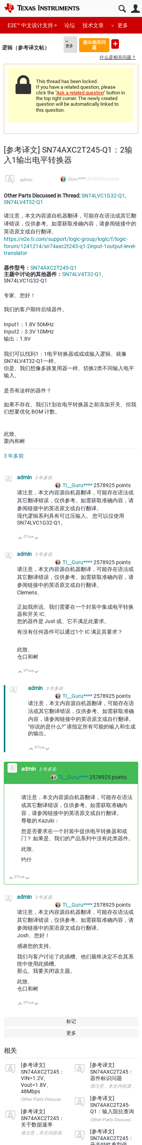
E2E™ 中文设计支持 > (32, 25)
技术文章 (93, 25)
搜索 (122, 8)
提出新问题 (115, 44)
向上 (20, 538)
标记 (71, 1021)
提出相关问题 (94, 45)
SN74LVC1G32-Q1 (103, 196)
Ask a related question (80, 93)
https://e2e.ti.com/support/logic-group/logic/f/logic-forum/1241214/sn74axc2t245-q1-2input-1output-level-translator (70, 246)
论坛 (69, 25)
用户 (135, 8)
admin (26, 179)
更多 (122, 25)
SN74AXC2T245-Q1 (53, 268)
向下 (36, 538)
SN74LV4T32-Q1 (23, 202)
